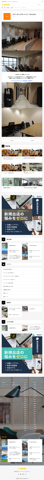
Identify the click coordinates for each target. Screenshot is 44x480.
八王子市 (13, 16)
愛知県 (25, 405)
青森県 (35, 382)
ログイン (39, 4)
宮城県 (35, 384)
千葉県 (35, 393)
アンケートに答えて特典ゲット (9, 272)
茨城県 (35, 388)
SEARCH (42, 1)
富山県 (35, 397)
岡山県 (25, 415)
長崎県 (35, 424)
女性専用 (35, 430)
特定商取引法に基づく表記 (16, 385)
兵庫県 (35, 409)
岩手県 (25, 384)
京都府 (35, 407)
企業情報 (3, 382)
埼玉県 (25, 393)
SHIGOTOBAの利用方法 (7, 269)
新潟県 (25, 397)
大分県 (35, 426)
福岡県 (35, 422)
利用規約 (13, 382)
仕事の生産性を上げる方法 (8, 286)
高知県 (25, 422)
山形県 (35, 386)
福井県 (35, 399)
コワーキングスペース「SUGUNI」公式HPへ (22, 80)
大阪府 (25, 409)
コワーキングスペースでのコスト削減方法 (11, 276)
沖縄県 (25, 430)
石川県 (25, 399)
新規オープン (5, 293)
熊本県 (25, 426)
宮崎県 (25, 428)
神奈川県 (35, 395)
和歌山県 (35, 411)
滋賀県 (25, 407)
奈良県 (25, 411)
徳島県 (35, 417)
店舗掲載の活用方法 (7, 289)
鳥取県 (25, 413)
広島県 (35, 415)
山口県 (25, 417)
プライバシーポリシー (6, 384)
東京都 (25, 395)
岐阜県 (25, 403)
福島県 (25, 388)
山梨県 (25, 401)
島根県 (35, 413)
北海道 (25, 382)
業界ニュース (5, 296)
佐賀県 (25, 424)
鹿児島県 (35, 428)
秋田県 (25, 386)
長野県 (35, 401)
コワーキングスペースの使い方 (9, 279)
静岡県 (35, 403)
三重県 (35, 405)
